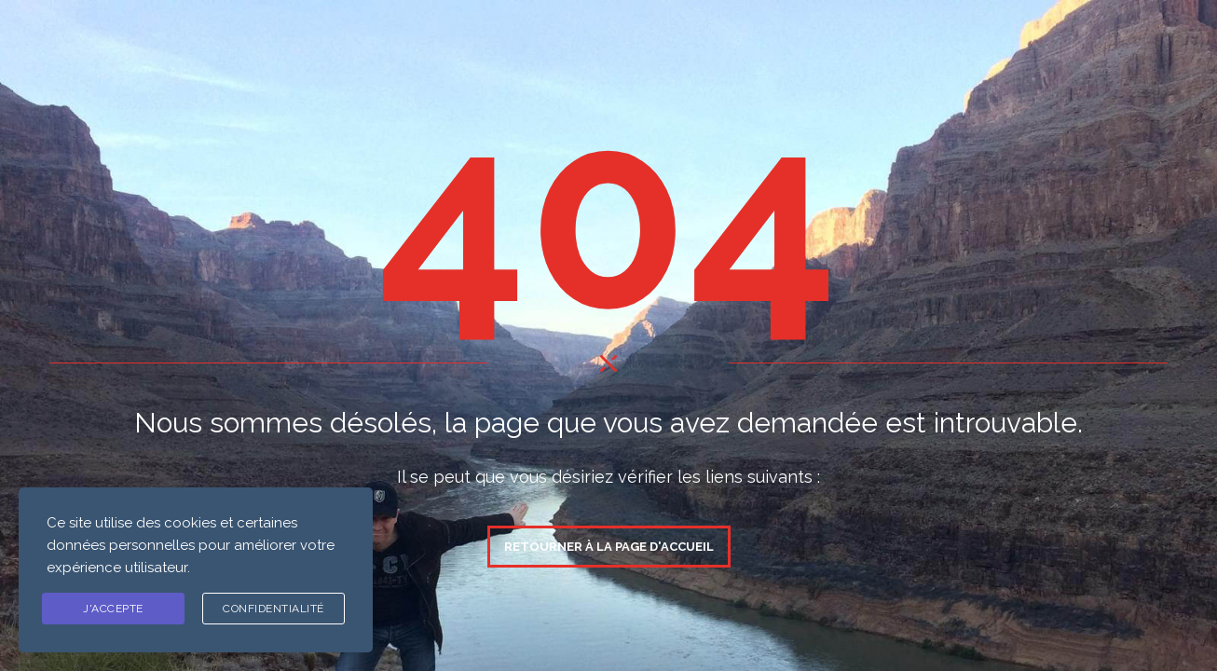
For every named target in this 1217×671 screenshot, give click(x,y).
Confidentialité (273, 608)
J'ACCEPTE (113, 608)
